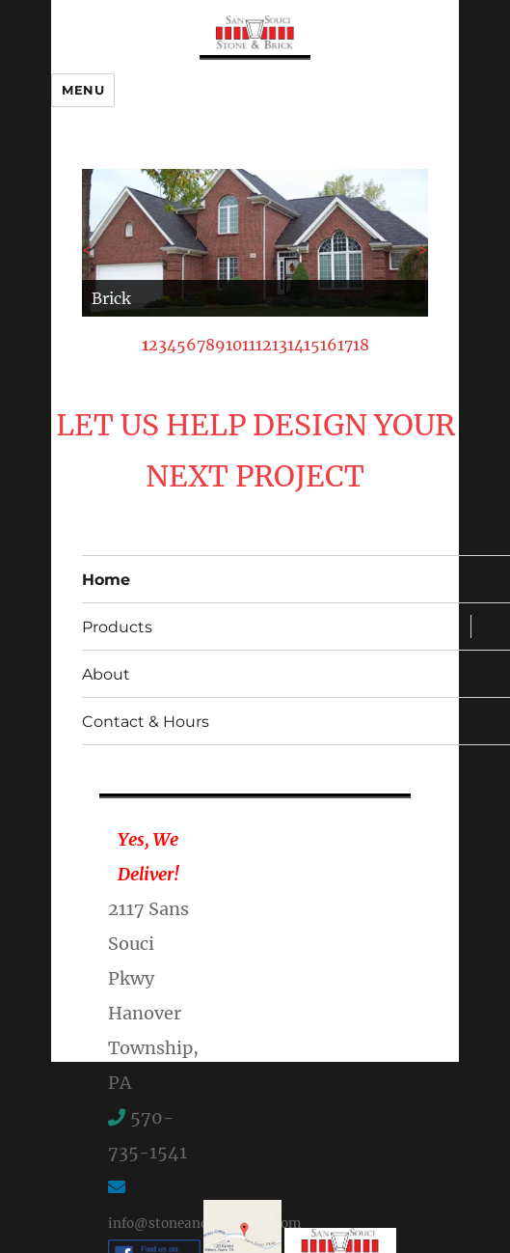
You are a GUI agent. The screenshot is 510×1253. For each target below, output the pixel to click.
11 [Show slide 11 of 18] (248, 344)
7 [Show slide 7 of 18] (201, 344)
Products (117, 627)
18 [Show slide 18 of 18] (361, 344)
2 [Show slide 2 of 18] (153, 344)
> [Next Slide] (422, 249)
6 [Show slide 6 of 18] (191, 344)
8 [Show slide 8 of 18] (210, 344)
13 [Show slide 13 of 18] (279, 344)
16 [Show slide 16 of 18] (328, 344)
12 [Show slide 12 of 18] (263, 344)
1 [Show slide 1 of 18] (145, 344)
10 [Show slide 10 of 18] (234, 344)
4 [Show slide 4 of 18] (171, 344)
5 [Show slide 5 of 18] (181, 344)
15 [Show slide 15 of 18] (312, 344)
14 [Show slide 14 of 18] (295, 344)
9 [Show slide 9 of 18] (220, 344)
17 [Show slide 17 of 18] (345, 344)
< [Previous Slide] (87, 249)
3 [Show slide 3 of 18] (162, 344)
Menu (83, 89)
